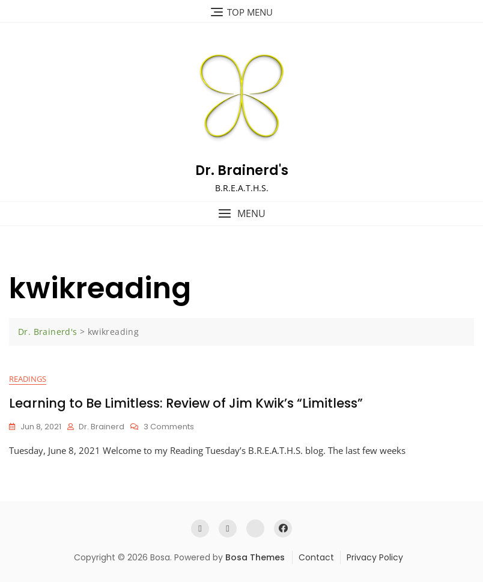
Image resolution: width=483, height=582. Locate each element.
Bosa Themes (255, 557)
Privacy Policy (375, 557)
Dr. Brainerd (101, 426)
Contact (316, 557)
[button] (241, 213)
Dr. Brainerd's (241, 170)
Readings (27, 378)
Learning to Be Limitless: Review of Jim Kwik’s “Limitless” (186, 403)
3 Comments (169, 427)
